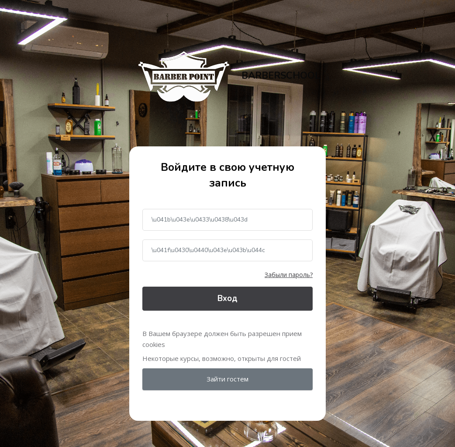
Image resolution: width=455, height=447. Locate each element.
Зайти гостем (227, 378)
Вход (227, 298)
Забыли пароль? (289, 274)
